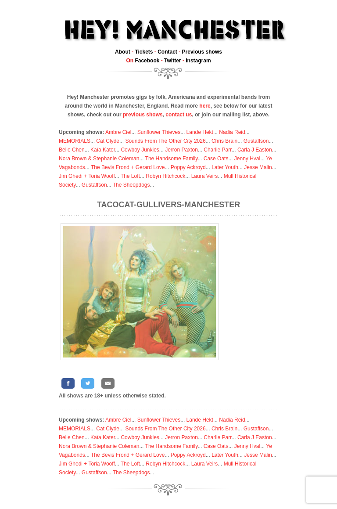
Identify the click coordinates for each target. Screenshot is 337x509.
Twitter (172, 61)
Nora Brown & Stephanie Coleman (99, 158)
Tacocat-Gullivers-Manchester (168, 204)
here (204, 106)
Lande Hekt (199, 132)
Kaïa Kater (102, 150)
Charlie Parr (217, 150)
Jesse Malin (258, 167)
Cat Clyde (107, 141)
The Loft (130, 176)
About (122, 52)
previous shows (143, 115)
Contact (167, 52)
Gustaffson (256, 141)
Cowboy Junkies (140, 150)
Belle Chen (72, 150)
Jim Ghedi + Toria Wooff (87, 176)
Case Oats (216, 158)
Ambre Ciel (118, 132)
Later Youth (225, 167)
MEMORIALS (74, 141)
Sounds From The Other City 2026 (165, 141)
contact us (178, 115)
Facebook (147, 61)
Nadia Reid (232, 132)
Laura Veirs (204, 176)
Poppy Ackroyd (188, 167)
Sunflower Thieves (159, 132)
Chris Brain (224, 141)
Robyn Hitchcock (165, 176)
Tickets (144, 52)
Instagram (198, 61)
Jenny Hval (247, 158)
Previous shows (202, 52)
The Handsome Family (171, 158)
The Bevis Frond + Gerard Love (128, 167)
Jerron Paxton (181, 150)
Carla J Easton (254, 150)
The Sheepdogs (131, 185)
